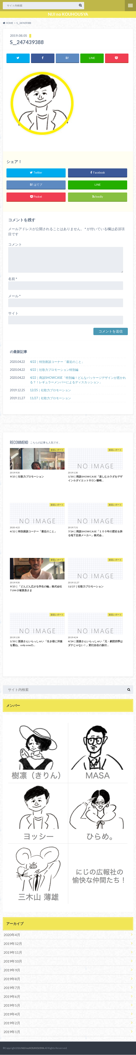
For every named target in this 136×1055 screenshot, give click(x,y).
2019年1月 (12, 1032)
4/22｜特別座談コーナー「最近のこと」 (57, 361)
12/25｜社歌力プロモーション (50, 390)
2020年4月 (12, 935)
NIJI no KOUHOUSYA (68, 14)
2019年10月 (13, 961)
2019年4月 (12, 1014)
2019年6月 (12, 996)
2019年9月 (12, 970)
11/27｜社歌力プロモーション (50, 398)
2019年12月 (13, 943)
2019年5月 (12, 1005)
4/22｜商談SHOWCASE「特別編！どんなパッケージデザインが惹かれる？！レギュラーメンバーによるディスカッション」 (78, 380)
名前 (12, 279)
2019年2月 (12, 1023)
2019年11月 (13, 952)
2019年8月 (12, 979)
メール (14, 296)
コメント (15, 244)
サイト (13, 313)
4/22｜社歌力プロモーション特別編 (54, 369)
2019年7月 (12, 988)
